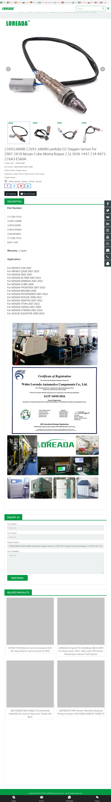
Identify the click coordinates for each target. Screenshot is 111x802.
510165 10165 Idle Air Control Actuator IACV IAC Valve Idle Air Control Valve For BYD (30, 652)
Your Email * (12, 535)
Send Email (28, 196)
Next (102, 71)
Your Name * (12, 526)
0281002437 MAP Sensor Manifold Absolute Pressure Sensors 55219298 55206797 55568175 (81, 714)
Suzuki (39, 183)
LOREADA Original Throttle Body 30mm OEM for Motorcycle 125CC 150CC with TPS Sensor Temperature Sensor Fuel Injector (80, 653)
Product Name (13, 544)
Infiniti (32, 183)
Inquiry (11, 196)
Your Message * (13, 553)
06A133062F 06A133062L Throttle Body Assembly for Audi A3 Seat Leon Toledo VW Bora (30, 716)
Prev (8, 71)
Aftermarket (14, 183)
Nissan (24, 183)
